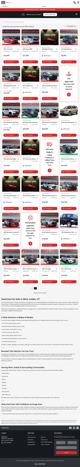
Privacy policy (31, 444)
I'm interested (9, 62)
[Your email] (66, 447)
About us (43, 437)
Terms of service (45, 444)
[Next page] (48, 288)
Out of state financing (46, 442)
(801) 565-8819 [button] (6, 443)
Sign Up (66, 452)
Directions (30, 439)
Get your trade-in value (50, 14)
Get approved (31, 442)
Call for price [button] (46, 56)
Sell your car (44, 439)
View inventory (31, 437)
